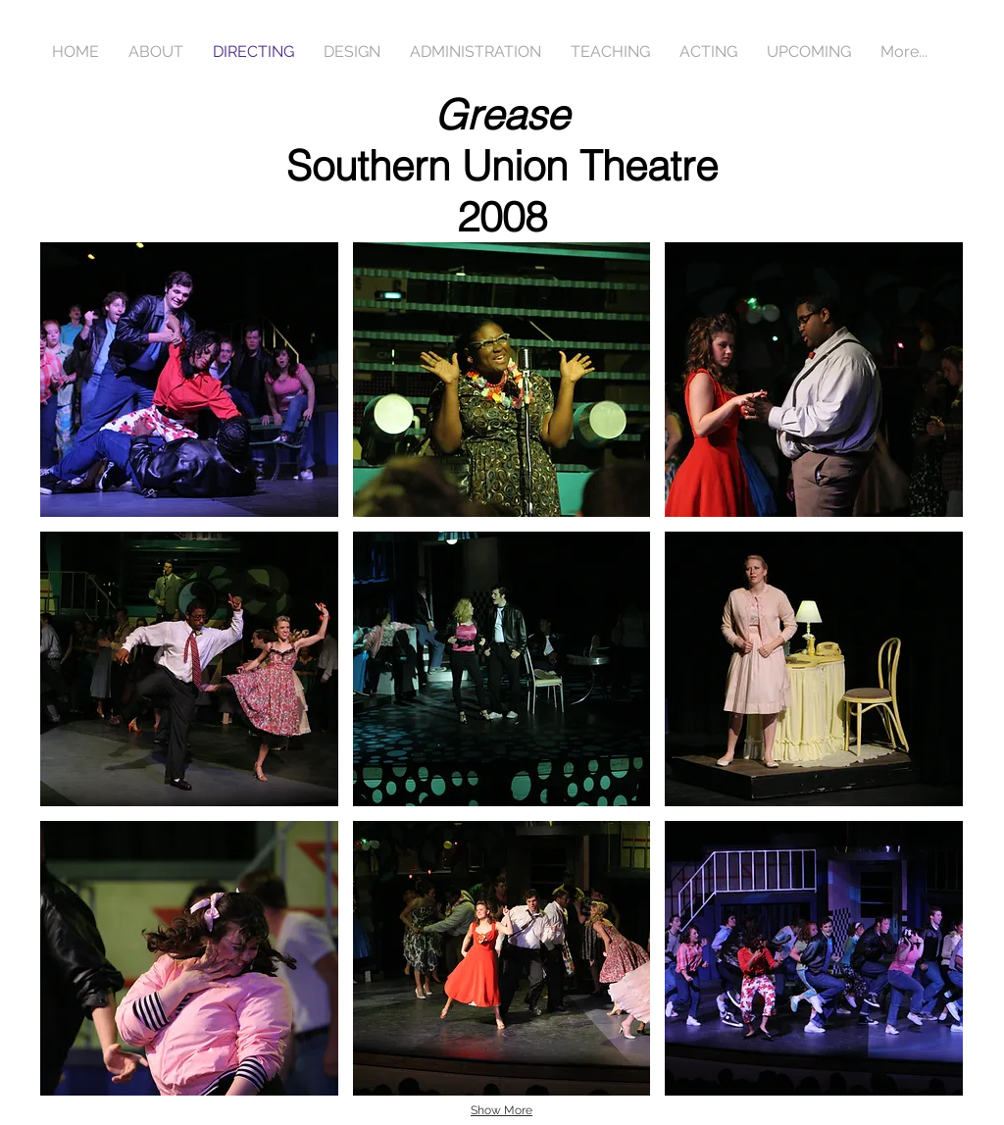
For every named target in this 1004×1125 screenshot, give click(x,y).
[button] (189, 379)
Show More (501, 1110)
